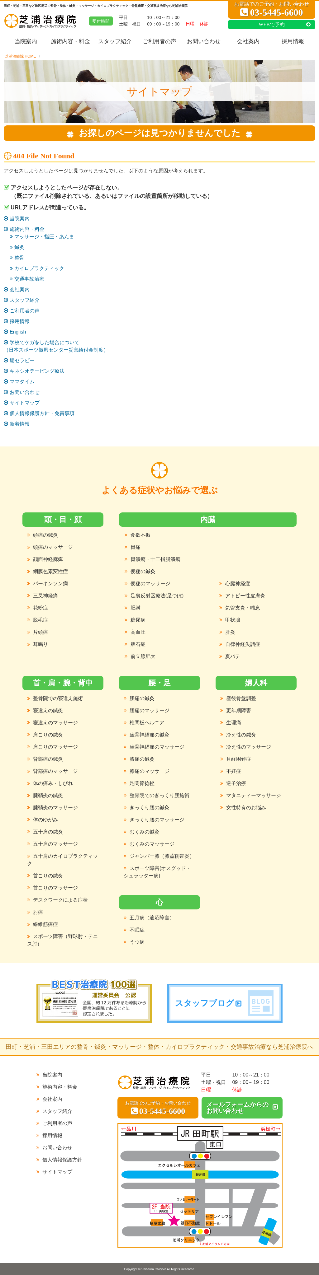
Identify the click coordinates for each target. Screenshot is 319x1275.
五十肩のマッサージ (55, 844)
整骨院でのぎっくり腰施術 (159, 795)
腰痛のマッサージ (149, 710)
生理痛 (233, 722)
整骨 (19, 257)
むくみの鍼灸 (145, 831)
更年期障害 (238, 710)
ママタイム (22, 381)
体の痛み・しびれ (53, 783)
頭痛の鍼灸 (45, 535)
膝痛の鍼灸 (142, 759)
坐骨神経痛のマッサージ (157, 747)
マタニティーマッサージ (253, 795)
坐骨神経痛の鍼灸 (149, 734)
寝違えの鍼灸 (48, 710)
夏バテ (232, 656)
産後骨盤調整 (241, 698)
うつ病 (137, 942)
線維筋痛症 (45, 924)
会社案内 (248, 41)
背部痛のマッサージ (55, 771)
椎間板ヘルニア (147, 722)
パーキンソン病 (50, 583)
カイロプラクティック (39, 268)
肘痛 (38, 912)
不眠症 (137, 929)
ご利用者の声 (159, 41)
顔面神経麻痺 (48, 559)
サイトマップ (25, 402)
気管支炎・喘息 (242, 607)
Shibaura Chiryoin (153, 1269)
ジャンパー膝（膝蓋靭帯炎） (162, 856)
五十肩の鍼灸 (48, 831)
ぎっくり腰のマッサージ (157, 819)
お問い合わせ (204, 41)
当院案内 (26, 41)
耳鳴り (40, 644)
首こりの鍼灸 (48, 875)
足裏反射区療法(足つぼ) (157, 595)
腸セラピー (22, 360)
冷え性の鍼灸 (241, 734)
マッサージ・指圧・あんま (44, 236)
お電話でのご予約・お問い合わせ (271, 9)
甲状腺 (232, 620)
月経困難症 (238, 759)
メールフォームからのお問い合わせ (237, 1107)
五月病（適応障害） (152, 917)
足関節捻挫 (142, 783)
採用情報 (293, 41)
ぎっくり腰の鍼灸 (149, 807)
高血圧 (138, 632)
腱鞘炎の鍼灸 (48, 795)
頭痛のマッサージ (53, 547)
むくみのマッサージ (152, 844)
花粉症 (40, 607)
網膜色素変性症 (50, 571)
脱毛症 (40, 620)
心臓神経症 (237, 583)
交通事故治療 (29, 279)
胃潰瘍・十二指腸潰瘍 (155, 559)
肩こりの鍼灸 (48, 734)
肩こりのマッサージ (55, 747)
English (18, 331)
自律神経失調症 (242, 644)
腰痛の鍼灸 (142, 698)
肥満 (135, 607)
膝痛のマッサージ (149, 771)
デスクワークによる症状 (60, 900)
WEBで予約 (272, 24)
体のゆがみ (45, 819)
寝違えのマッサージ (55, 722)
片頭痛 (40, 632)
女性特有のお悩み (246, 807)
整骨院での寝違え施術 (58, 698)
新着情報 (20, 424)
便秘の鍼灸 (143, 571)
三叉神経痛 (45, 595)
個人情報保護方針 (62, 1159)
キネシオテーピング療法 (37, 371)
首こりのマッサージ (55, 887)
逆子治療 (236, 783)
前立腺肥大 (143, 656)
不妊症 (233, 771)
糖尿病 (138, 620)
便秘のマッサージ (150, 583)
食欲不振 (140, 535)
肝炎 (230, 632)
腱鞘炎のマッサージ (55, 807)
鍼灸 (19, 247)
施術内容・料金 (70, 41)
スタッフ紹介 (115, 41)
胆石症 (138, 644)
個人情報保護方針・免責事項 (42, 413)
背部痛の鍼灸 (48, 759)
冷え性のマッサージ (248, 747)
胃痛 (135, 547)
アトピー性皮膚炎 (245, 595)
